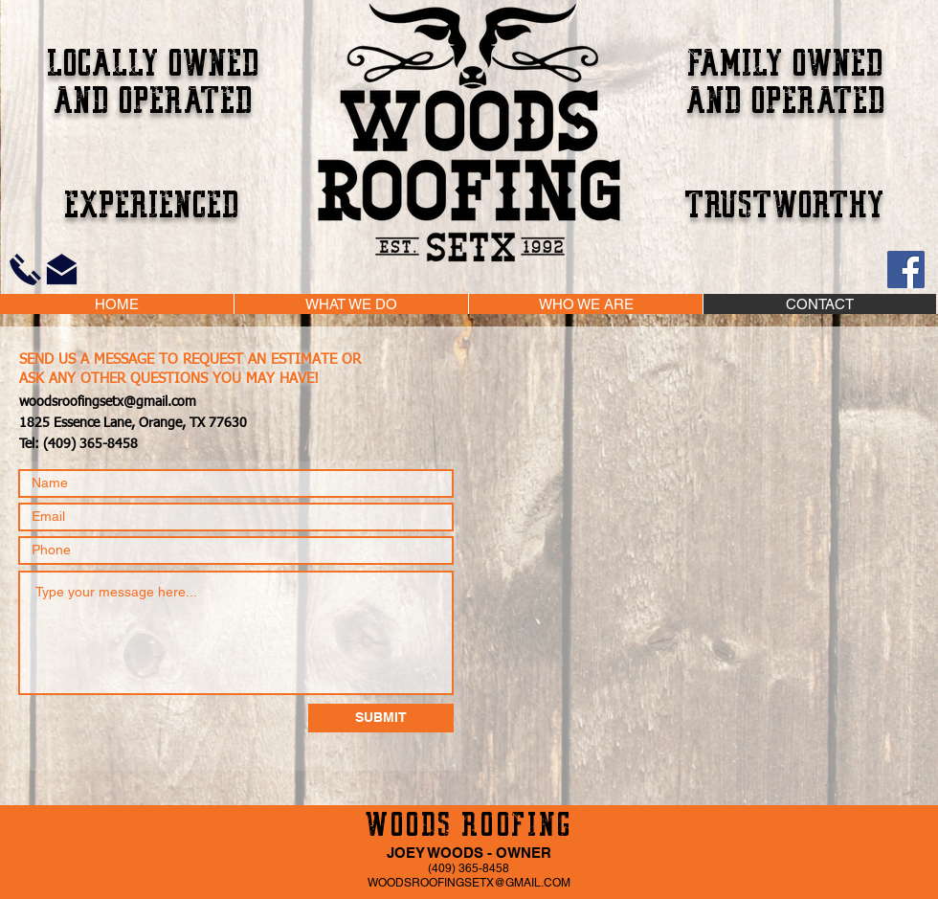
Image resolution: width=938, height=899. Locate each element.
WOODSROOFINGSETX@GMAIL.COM (469, 882)
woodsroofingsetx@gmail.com (107, 402)
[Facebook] (906, 269)
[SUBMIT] (381, 718)
